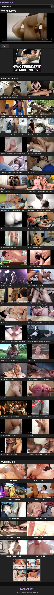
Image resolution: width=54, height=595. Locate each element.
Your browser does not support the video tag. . (27, 28)
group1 (6, 46)
